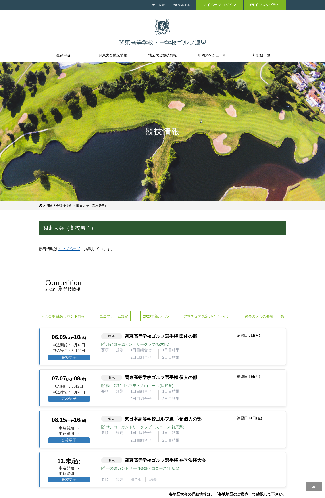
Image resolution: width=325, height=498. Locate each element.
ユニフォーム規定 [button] (114, 316)
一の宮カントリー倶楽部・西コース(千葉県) (143, 468)
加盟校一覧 (262, 55)
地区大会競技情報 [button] (162, 55)
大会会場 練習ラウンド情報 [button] (63, 316)
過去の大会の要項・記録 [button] (264, 316)
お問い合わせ (182, 5)
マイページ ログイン (219, 5)
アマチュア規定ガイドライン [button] (206, 316)
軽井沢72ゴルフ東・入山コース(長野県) (139, 386)
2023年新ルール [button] (156, 316)
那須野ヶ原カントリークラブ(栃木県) (137, 344)
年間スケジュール (212, 55)
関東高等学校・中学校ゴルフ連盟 (162, 42)
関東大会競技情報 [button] (113, 55)
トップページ (69, 249)
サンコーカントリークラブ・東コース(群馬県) (145, 427)
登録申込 (63, 55)
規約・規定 (157, 5)
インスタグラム (265, 5)
